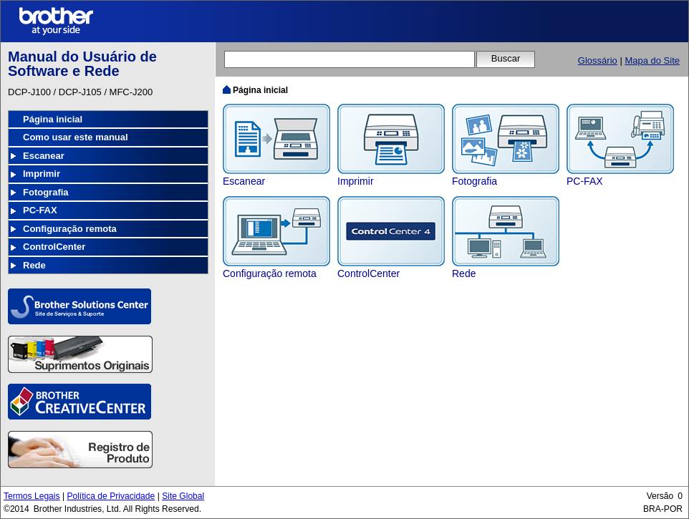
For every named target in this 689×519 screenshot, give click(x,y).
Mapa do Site (652, 60)
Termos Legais (32, 496)
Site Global (183, 496)
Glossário (597, 60)
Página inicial (52, 119)
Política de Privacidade (111, 496)
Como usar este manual (75, 137)
